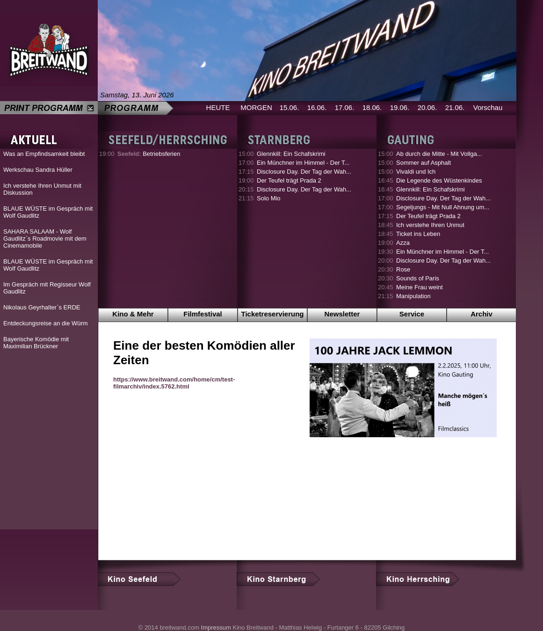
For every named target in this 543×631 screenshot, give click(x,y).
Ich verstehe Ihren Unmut (430, 224)
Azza (403, 242)
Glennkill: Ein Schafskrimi (291, 153)
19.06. (400, 107)
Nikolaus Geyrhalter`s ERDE (41, 307)
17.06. (345, 107)
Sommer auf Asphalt (423, 162)
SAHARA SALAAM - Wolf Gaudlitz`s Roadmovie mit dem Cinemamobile (45, 238)
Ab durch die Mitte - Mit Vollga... (439, 153)
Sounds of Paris (417, 278)
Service (411, 314)
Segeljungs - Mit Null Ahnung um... (442, 207)
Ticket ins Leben (418, 233)
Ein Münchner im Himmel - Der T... (303, 162)
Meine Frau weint (419, 287)
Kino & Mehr (132, 314)
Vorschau (488, 107)
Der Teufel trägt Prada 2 (289, 180)
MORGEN (256, 107)
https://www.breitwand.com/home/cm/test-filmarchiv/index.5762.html (174, 383)
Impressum (216, 627)
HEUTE (218, 107)
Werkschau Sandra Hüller (37, 169)
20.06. (427, 107)
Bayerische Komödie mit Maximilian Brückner (36, 343)
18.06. (372, 107)
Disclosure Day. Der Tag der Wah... (304, 171)
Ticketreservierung (272, 314)
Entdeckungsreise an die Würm (45, 323)
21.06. (455, 107)
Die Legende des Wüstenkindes (439, 180)
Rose (403, 269)
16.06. (317, 107)
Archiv (481, 314)
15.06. (289, 107)
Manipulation (413, 296)
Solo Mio (269, 198)
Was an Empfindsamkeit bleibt (44, 153)
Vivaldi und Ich (415, 171)
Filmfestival (202, 314)
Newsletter (342, 314)
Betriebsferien (148, 153)
